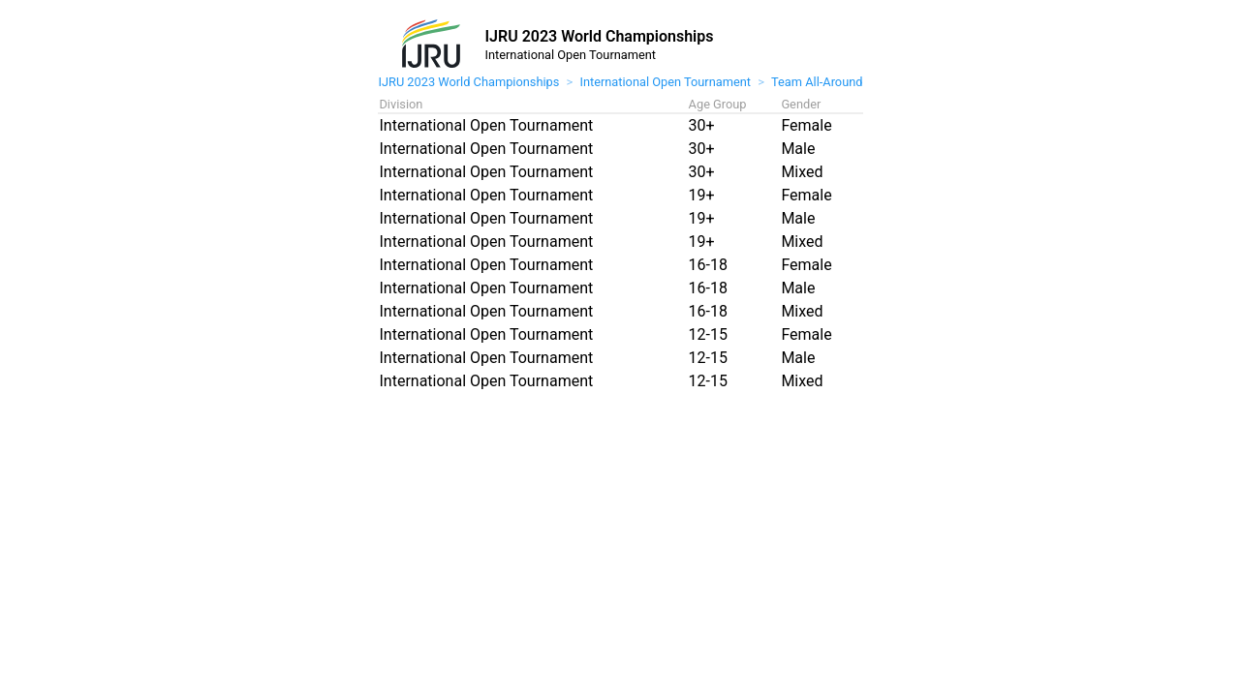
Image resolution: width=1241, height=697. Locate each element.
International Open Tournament (665, 82)
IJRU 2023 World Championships (468, 82)
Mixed (801, 172)
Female (806, 125)
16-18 (708, 265)
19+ (702, 195)
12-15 (708, 334)
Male (798, 148)
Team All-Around (816, 82)
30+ (702, 125)
